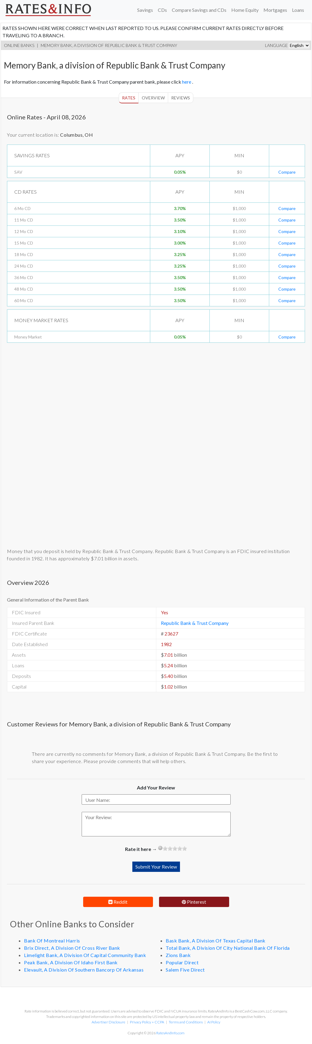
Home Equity (245, 10)
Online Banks (19, 45)
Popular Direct (182, 962)
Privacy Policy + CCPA (147, 1022)
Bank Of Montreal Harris (52, 940)
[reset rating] (160, 848)
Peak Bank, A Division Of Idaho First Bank (71, 962)
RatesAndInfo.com (170, 1033)
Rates (128, 97)
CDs (162, 10)
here (187, 82)
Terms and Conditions (186, 1022)
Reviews (180, 97)
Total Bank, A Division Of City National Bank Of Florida (228, 948)
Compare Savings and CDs (199, 10)
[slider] (175, 848)
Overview (153, 97)
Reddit (117, 902)
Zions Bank (178, 955)
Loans (298, 10)
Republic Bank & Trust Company (195, 623)
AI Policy (213, 1022)
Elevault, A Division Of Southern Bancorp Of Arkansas (84, 969)
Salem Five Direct (185, 969)
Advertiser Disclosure (108, 1022)
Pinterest (194, 902)
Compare (287, 172)
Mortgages (275, 10)
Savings (145, 10)
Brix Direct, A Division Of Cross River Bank (72, 948)
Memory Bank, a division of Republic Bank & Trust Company (109, 45)
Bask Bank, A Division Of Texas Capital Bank (216, 940)
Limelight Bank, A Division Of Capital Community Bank (85, 955)
